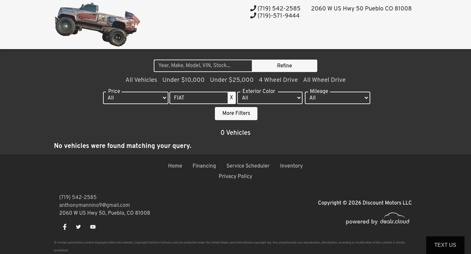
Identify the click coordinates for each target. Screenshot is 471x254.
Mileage (319, 91)
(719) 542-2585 (275, 9)
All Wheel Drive (324, 80)
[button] (292, 37)
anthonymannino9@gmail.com (94, 205)
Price (114, 91)
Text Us (445, 245)
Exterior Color (258, 91)
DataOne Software (160, 243)
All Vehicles (141, 80)
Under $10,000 (183, 80)
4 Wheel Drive (278, 80)
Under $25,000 (232, 80)
